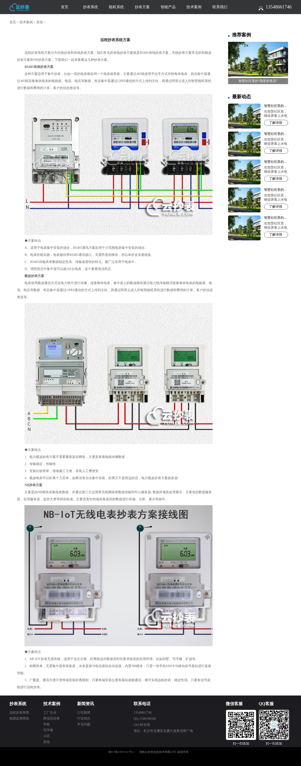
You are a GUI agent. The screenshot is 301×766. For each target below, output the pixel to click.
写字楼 (48, 730)
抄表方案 (142, 7)
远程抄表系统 (19, 712)
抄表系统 (90, 7)
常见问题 (83, 724)
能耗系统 (116, 7)
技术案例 (194, 7)
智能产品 (168, 7)
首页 (64, 7)
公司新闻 (83, 712)
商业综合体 (51, 718)
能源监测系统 (19, 718)
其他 (39, 22)
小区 (46, 736)
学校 (46, 724)
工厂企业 (49, 712)
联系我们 (219, 7)
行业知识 (83, 718)
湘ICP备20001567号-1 (121, 752)
